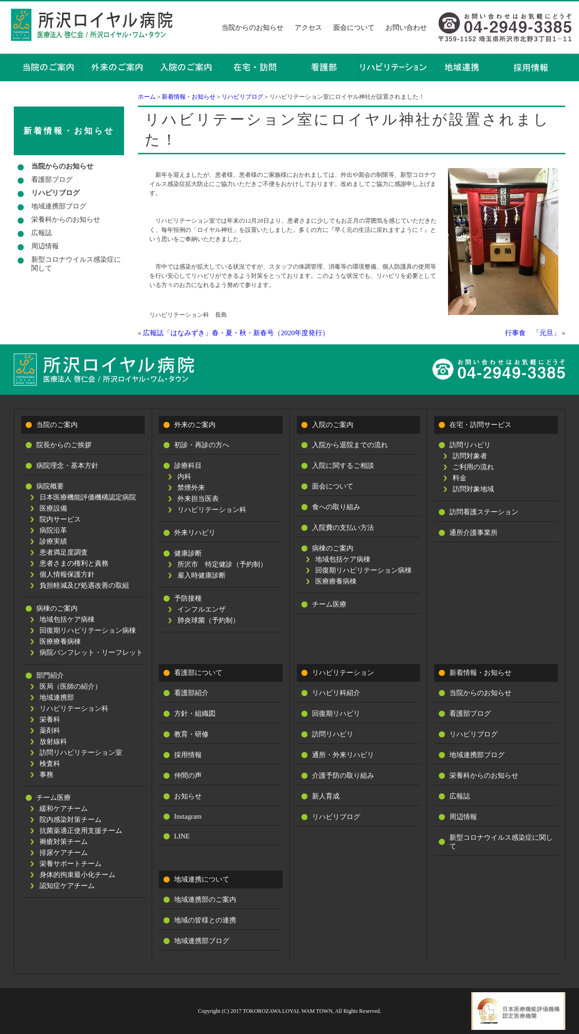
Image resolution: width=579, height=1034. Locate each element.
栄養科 (50, 719)
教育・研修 (191, 734)
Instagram (188, 816)
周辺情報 (45, 246)
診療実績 (53, 541)
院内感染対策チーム (71, 819)
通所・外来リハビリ (343, 755)
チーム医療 (53, 797)
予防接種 (188, 598)
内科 (184, 476)
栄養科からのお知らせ (65, 219)
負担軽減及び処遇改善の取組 (84, 585)
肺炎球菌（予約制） (208, 620)
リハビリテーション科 (74, 708)
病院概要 (50, 486)
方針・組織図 (195, 713)
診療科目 (188, 465)
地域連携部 (57, 697)
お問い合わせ (406, 27)
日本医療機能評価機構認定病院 (88, 497)
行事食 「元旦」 (532, 333)
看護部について (198, 672)
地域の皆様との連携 (205, 920)
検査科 (50, 763)
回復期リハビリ (336, 713)
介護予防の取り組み (343, 775)
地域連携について (201, 879)
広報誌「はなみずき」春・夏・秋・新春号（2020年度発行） (236, 333)
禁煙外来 (191, 487)
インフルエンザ (201, 609)
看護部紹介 (191, 693)
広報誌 (41, 232)
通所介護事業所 (473, 532)
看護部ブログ (52, 179)
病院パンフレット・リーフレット (91, 652)
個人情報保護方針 (67, 574)
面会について (354, 27)
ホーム (147, 96)
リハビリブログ (242, 96)
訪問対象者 (470, 456)
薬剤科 (50, 730)
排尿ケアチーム (64, 852)
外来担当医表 (198, 498)
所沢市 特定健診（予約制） (222, 564)
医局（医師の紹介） (71, 686)
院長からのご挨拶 (63, 445)
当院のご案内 (57, 424)
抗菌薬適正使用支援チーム (81, 830)
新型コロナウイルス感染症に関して (76, 264)
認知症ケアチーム (67, 885)
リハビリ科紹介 (336, 693)
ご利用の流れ (473, 467)
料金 (459, 478)
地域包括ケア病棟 (67, 619)
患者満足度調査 (64, 552)
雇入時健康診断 (201, 575)
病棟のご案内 (57, 608)
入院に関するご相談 (343, 465)
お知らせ (188, 796)
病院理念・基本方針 (67, 465)
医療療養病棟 (60, 641)
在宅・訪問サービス (480, 424)
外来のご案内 (195, 424)
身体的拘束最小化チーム (77, 874)
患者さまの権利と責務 (74, 563)
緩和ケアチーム (64, 808)
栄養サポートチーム (71, 863)
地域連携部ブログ (58, 206)
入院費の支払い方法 (343, 527)
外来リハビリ (195, 532)
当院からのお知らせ (252, 27)
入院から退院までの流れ (350, 445)
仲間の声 (188, 775)
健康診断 (188, 553)
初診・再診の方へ (201, 445)
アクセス (308, 27)
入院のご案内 (332, 424)
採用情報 (188, 755)
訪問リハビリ (470, 445)
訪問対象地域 (473, 489)
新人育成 (326, 796)
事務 (46, 774)
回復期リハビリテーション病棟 (88, 630)
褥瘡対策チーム (64, 841)
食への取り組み (336, 507)
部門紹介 (50, 675)
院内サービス (60, 519)
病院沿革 (53, 530)
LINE (182, 836)
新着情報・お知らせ (189, 96)
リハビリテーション (343, 672)
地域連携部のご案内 (205, 899)
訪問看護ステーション (483, 512)
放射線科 (53, 741)
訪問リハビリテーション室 (81, 752)
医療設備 (53, 508)
